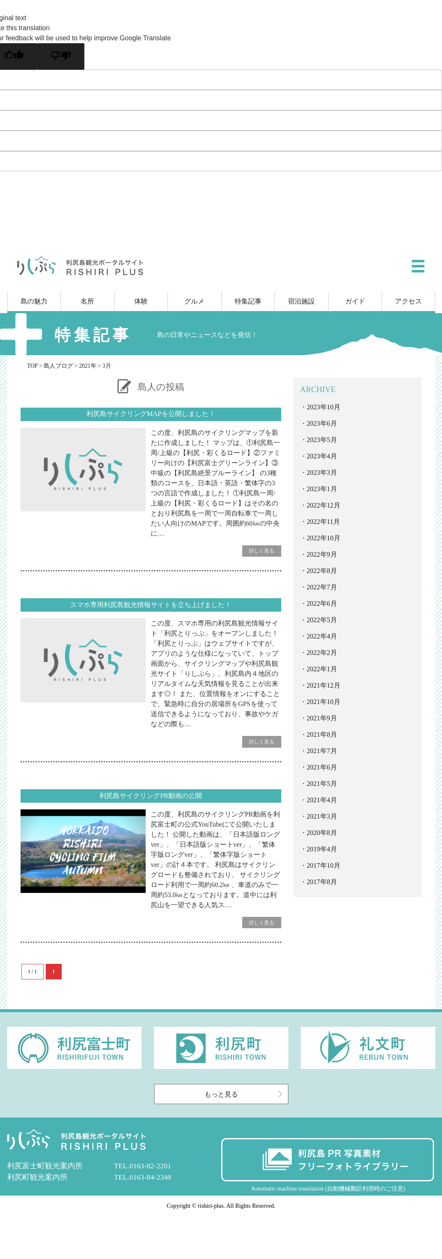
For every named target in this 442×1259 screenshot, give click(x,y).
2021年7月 (322, 750)
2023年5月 (322, 439)
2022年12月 (323, 505)
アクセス (408, 301)
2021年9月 (322, 718)
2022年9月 (322, 554)
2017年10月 (323, 865)
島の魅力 (34, 301)
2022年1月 (322, 669)
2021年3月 (322, 816)
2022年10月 (323, 538)
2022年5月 (322, 619)
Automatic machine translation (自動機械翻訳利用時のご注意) (328, 1189)
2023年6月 (322, 423)
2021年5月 (322, 783)
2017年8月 (322, 881)
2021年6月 (322, 767)
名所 (87, 301)
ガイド (355, 301)
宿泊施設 (301, 301)
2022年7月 (322, 587)
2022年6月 (322, 603)
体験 (141, 301)
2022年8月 (322, 570)
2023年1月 (322, 488)
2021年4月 (322, 800)
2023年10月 (323, 407)
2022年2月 (322, 652)
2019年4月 (322, 849)
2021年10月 (323, 701)
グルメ (194, 301)
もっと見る (244, 1094)
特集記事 (248, 301)
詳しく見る (261, 551)
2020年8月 (322, 832)
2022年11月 (323, 521)
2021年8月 (322, 734)
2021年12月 (323, 685)
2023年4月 (322, 456)
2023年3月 (322, 472)
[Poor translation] (60, 56)
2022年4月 (322, 636)
